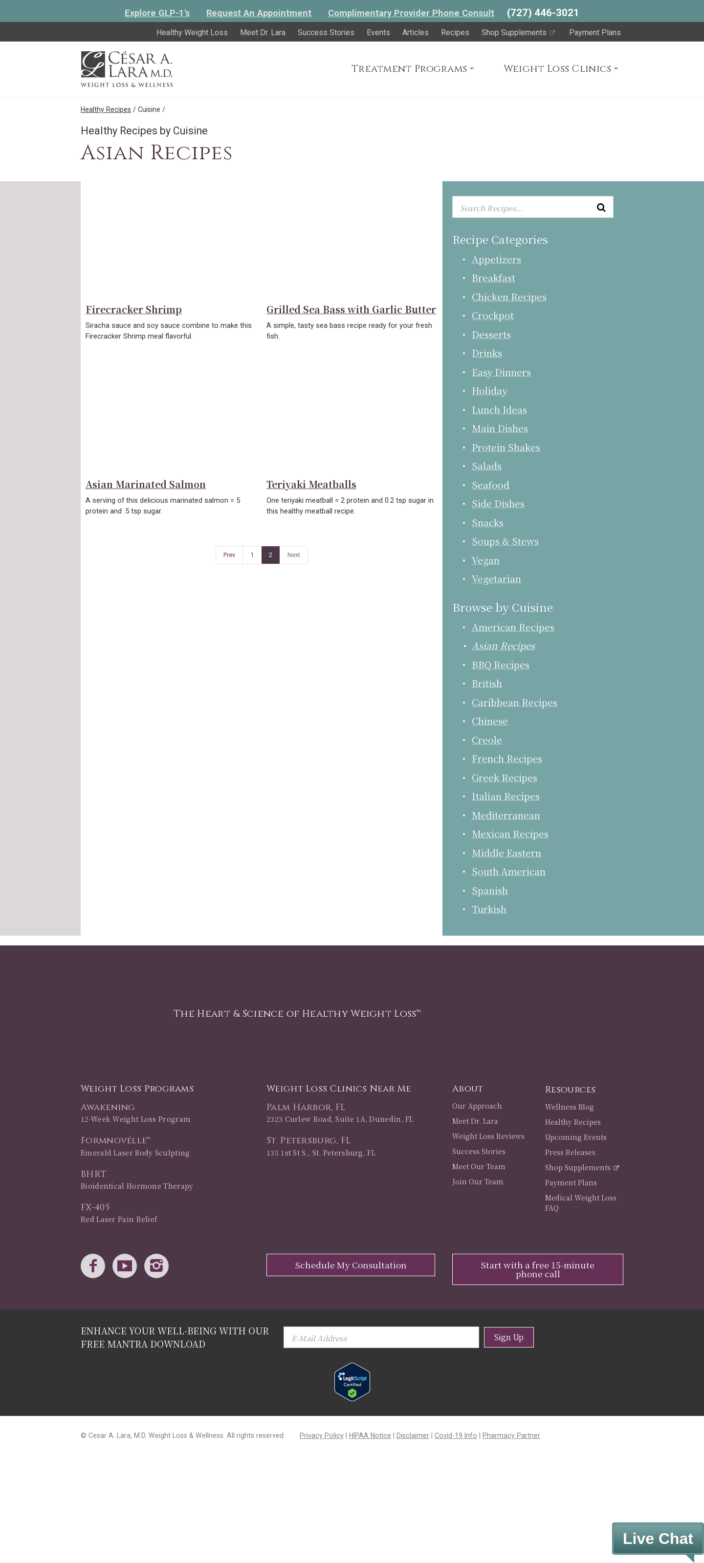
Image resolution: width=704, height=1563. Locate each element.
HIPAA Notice (370, 1435)
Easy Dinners (501, 371)
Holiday (489, 390)
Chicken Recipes (509, 296)
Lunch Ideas (499, 409)
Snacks (488, 522)
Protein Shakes (506, 446)
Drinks (487, 352)
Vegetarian (496, 578)
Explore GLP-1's (157, 13)
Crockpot (493, 314)
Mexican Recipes (510, 833)
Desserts (491, 334)
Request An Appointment (258, 13)
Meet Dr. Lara (263, 32)
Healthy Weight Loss (192, 32)
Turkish (489, 908)
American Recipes (513, 626)
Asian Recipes (503, 645)
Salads (487, 465)
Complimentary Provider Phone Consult (411, 13)
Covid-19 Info (456, 1435)
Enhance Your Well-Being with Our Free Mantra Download (175, 1337)
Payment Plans (595, 32)
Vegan (486, 559)
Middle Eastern (506, 852)
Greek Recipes (504, 777)
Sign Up (509, 1337)
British (487, 682)
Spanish (490, 890)
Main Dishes (500, 427)
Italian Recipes (506, 795)
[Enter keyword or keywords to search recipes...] (533, 207)
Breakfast (493, 277)
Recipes (455, 32)
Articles (415, 32)
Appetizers (496, 258)
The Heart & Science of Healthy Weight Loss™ (297, 1013)
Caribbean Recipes (514, 701)
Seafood (490, 484)
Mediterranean (506, 814)
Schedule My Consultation (351, 1265)
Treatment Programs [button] (409, 68)
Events (378, 32)
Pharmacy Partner (511, 1435)
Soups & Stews (505, 540)
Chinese (490, 720)
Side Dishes (498, 503)
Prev (229, 554)
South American (509, 871)
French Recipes (507, 758)
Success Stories (326, 32)
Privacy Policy (322, 1435)
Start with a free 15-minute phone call (537, 1269)
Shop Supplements (519, 32)
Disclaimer (412, 1435)
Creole (487, 739)
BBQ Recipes (500, 664)
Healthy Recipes (106, 109)
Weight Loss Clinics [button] (558, 68)
